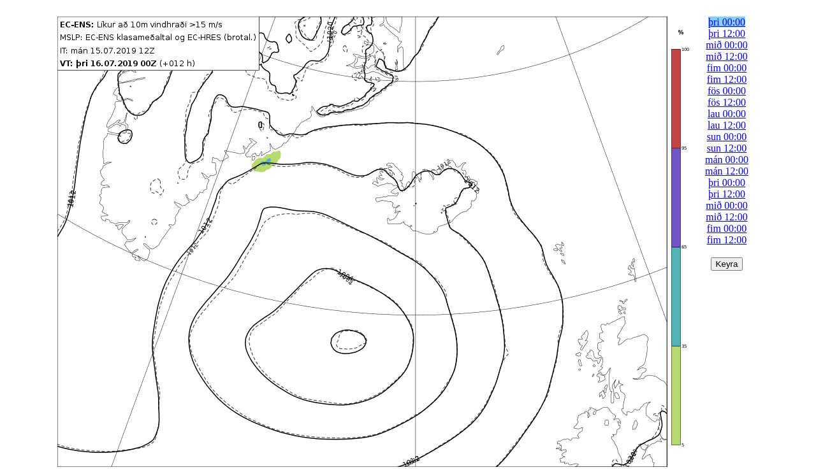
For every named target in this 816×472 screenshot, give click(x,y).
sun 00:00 (727, 136)
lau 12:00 (727, 125)
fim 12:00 (727, 79)
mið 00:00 (726, 44)
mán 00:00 (726, 159)
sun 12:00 (727, 148)
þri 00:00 (726, 22)
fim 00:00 (727, 67)
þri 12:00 (726, 33)
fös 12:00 (727, 102)
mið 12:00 (726, 56)
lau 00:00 (727, 113)
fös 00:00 (727, 90)
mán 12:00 (726, 171)
